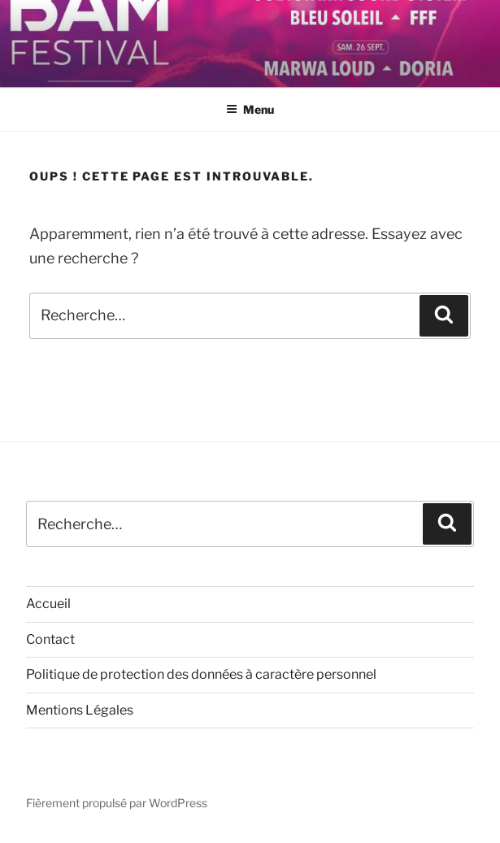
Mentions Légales (79, 710)
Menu (250, 109)
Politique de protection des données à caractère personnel (201, 674)
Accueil (48, 603)
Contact (50, 639)
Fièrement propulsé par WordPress (116, 803)
